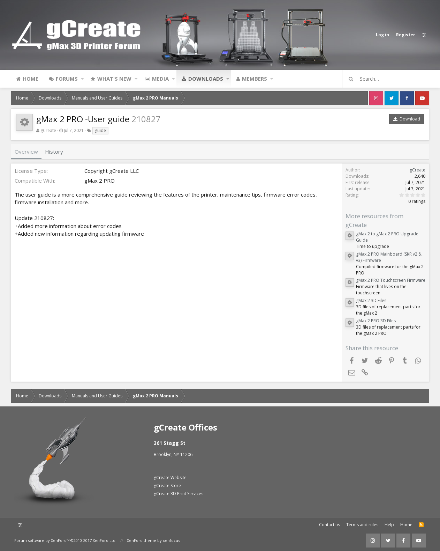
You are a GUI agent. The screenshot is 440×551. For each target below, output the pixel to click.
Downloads (205, 78)
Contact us (329, 525)
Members (254, 78)
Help (389, 525)
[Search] (389, 79)
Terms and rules (362, 525)
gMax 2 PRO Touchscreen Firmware (390, 280)
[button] (82, 78)
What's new (114, 78)
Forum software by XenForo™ (65, 540)
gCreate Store (167, 485)
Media (160, 78)
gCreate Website (170, 477)
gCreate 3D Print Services (178, 494)
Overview (26, 151)
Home (30, 78)
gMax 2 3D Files (371, 300)
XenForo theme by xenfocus (153, 540)
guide (100, 130)
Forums (67, 78)
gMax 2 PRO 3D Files (376, 321)
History (54, 151)
